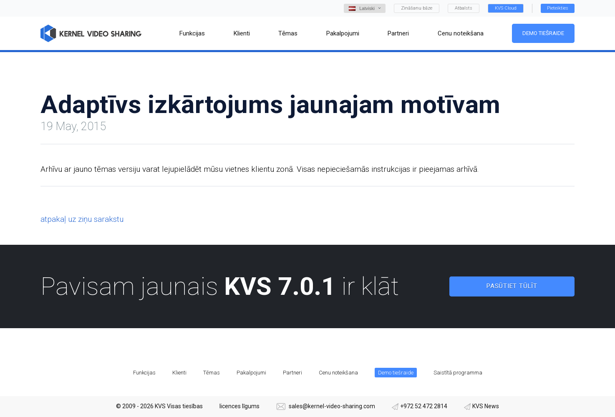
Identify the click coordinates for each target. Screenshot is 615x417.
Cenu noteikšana (338, 372)
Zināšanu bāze (416, 8)
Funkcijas (144, 372)
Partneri (292, 372)
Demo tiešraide (543, 33)
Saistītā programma (458, 372)
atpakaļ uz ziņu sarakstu (82, 219)
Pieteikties (557, 8)
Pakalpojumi (251, 372)
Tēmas (211, 372)
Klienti (179, 372)
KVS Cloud (506, 8)
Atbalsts (463, 8)
